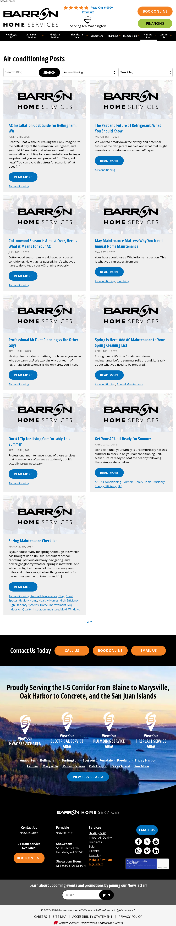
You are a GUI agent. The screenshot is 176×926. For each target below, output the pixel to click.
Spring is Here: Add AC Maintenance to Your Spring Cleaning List (129, 341)
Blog (64, 594)
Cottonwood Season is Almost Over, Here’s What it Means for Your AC (42, 242)
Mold (26, 610)
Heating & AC (98, 832)
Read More (23, 176)
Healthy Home (29, 598)
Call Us (72, 650)
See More (141, 765)
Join (106, 894)
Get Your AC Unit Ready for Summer (128, 437)
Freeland (123, 760)
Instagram (138, 849)
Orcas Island (120, 765)
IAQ (136, 484)
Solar (92, 845)
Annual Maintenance (132, 383)
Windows (37, 610)
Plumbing (124, 280)
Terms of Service (150, 864)
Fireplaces (96, 840)
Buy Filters (96, 861)
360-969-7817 (92, 19)
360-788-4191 (65, 832)
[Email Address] (88, 894)
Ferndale (106, 760)
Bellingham (48, 760)
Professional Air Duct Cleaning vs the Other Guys (43, 341)
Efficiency (101, 484)
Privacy (160, 866)
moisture (15, 610)
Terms (165, 866)
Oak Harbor (98, 765)
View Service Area (88, 776)
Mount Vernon (73, 765)
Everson (89, 760)
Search (49, 72)
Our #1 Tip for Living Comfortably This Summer (45, 440)
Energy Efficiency (120, 484)
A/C (97, 480)
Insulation (67, 606)
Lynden (32, 765)
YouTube (155, 840)
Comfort (129, 480)
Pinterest (147, 849)
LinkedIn (155, 849)
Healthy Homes (50, 598)
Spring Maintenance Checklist (37, 538)
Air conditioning (19, 186)
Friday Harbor (145, 760)
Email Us (148, 650)
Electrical (95, 849)
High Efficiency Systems (39, 602)
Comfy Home (145, 480)
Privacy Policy (140, 864)
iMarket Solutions (69, 921)
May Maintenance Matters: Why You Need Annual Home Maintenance (129, 242)
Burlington (70, 760)
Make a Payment (101, 857)
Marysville (50, 765)
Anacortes (28, 760)
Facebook (138, 840)
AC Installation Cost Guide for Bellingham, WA (36, 127)
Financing (155, 23)
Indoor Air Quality (47, 606)
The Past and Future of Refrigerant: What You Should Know (128, 127)
